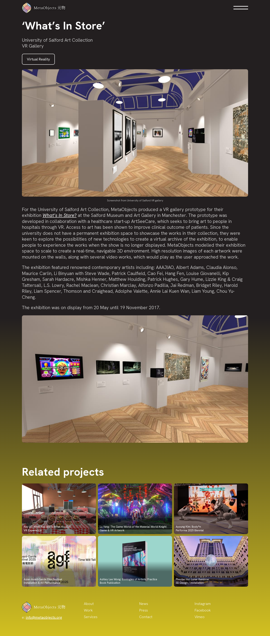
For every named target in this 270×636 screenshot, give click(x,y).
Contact (145, 616)
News (143, 603)
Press (143, 610)
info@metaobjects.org (44, 617)
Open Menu (240, 7)
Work (88, 610)
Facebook (203, 610)
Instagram (203, 603)
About (89, 603)
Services (90, 616)
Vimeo (200, 616)
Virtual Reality (38, 59)
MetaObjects (46, 8)
